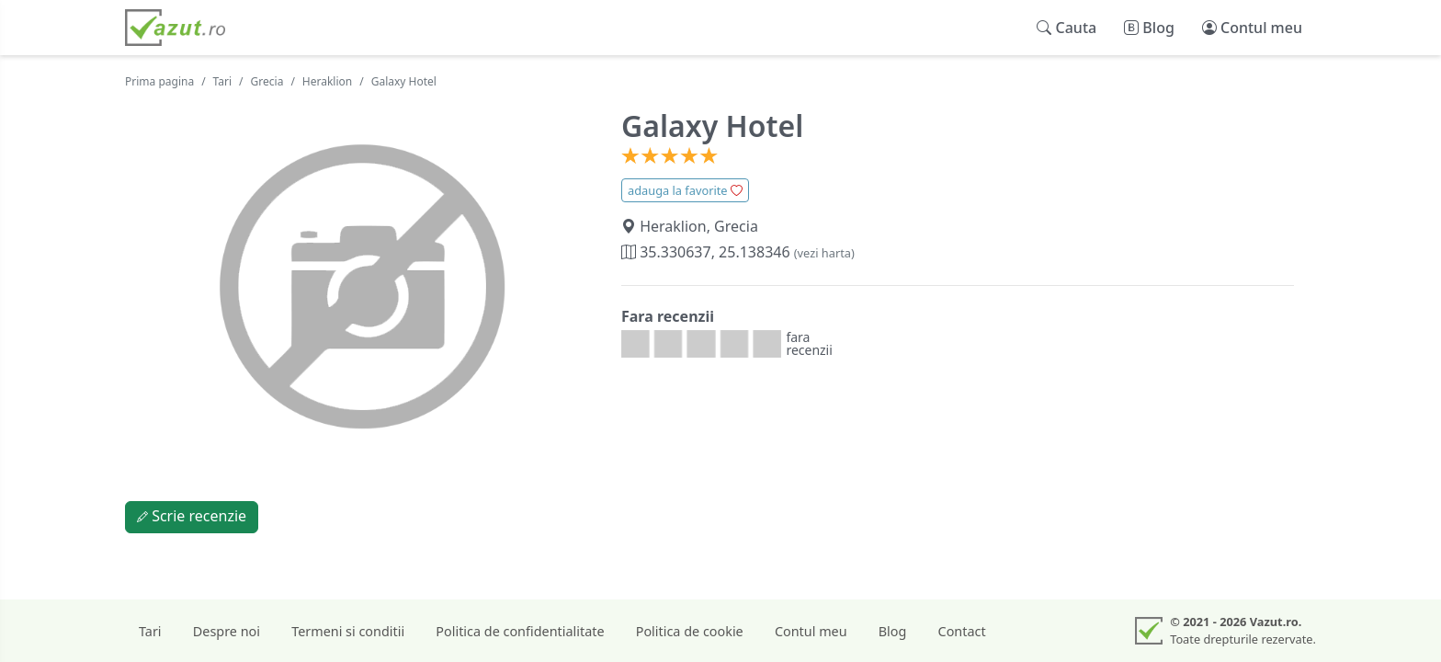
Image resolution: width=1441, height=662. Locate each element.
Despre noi (226, 631)
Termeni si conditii (347, 631)
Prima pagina (159, 81)
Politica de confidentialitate (520, 631)
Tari (223, 81)
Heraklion (327, 81)
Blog (893, 631)
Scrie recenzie (191, 516)
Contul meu (811, 631)
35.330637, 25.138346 (738, 252)
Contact (962, 631)
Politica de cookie (689, 631)
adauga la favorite (685, 190)
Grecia (267, 81)
